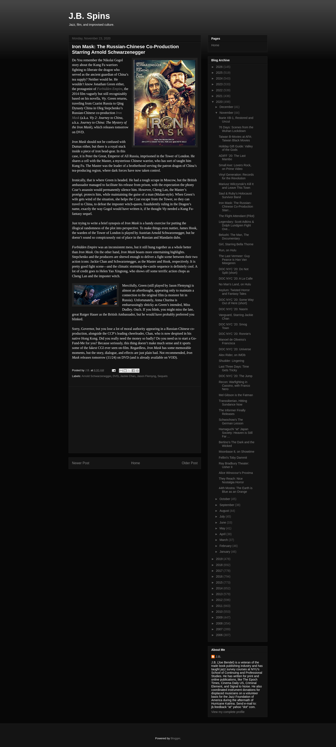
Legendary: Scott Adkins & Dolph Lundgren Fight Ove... (236, 225)
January (225, 551)
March (224, 540)
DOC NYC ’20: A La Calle (236, 278)
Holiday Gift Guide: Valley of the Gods (236, 148)
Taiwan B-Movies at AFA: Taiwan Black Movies (235, 138)
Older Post (190, 463)
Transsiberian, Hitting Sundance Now (233, 402)
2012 (220, 600)
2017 (220, 570)
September (227, 505)
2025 (220, 72)
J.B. (218, 656)
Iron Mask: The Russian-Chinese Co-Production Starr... (236, 206)
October (225, 499)
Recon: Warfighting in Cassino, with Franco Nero (234, 385)
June (223, 522)
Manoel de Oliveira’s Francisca (232, 341)
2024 (220, 78)
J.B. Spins (89, 16)
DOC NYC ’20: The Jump (235, 376)
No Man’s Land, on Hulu (235, 284)
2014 (220, 588)
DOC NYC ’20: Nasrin (233, 309)
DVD (115, 376)
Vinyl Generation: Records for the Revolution (236, 176)
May (222, 528)
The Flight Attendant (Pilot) (236, 216)
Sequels (163, 376)
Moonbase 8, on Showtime (236, 451)
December (226, 107)
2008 (220, 623)
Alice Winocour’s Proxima (236, 473)
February (225, 546)
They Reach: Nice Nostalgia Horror (231, 480)
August (224, 510)
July (222, 516)
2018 (220, 565)
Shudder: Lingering (231, 360)
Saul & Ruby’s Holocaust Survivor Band (235, 195)
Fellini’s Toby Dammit (233, 457)
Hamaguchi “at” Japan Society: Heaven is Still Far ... (235, 432)
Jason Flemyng (146, 376)
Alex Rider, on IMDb (232, 355)
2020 (220, 101)
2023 (220, 84)
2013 (220, 594)
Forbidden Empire (109, 89)
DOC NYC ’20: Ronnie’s (235, 333)
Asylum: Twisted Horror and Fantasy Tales (234, 291)
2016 (220, 576)
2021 (220, 96)
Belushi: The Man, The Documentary (234, 236)
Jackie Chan (128, 376)
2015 (220, 582)
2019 (220, 559)
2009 (220, 617)
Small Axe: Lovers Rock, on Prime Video (235, 167)
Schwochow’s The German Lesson (231, 421)
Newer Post (80, 463)
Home (135, 463)
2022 (220, 90)
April (222, 534)
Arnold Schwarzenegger (96, 376)
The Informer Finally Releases (232, 412)
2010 (220, 611)
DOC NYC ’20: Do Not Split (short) (233, 270)
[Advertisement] (135, 420)
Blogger (175, 738)
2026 (220, 67)
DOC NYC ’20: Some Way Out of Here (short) (236, 301)
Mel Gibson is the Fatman (236, 395)
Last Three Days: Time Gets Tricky (234, 368)
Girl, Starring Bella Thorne (236, 244)
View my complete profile (227, 712)
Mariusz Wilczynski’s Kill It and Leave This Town (236, 185)
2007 (220, 629)
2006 (220, 635)
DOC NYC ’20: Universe (235, 349)
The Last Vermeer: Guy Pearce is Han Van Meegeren (234, 259)
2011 (220, 606)
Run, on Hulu (227, 250)
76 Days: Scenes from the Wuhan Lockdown (236, 129)
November (226, 112)
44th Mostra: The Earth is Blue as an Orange (235, 489)
